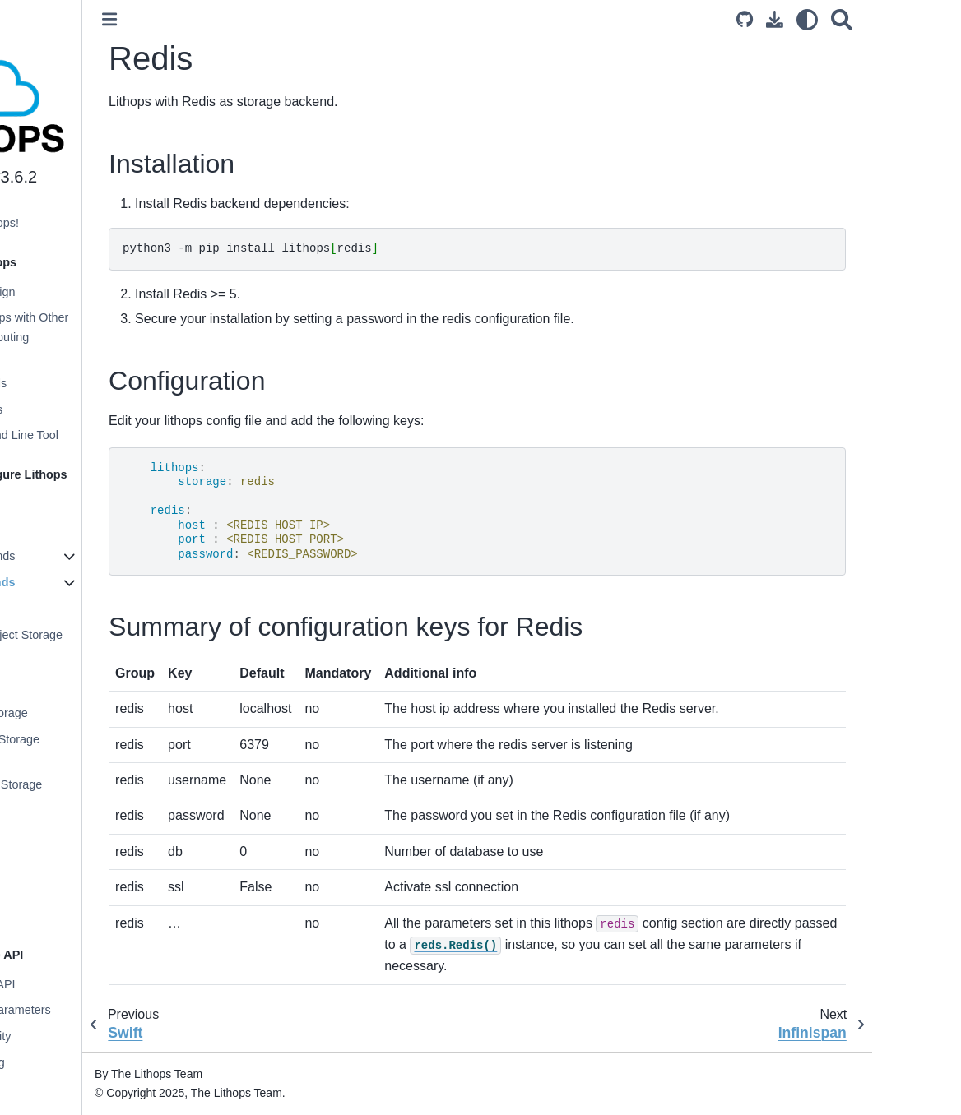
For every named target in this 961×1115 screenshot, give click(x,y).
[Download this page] (863, 19)
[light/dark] (896, 19)
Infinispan (60, 915)
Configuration (56, 530)
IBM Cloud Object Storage (103, 634)
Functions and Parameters (90, 1009)
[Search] (930, 19)
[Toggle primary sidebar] (220, 19)
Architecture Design (73, 291)
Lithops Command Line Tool (94, 435)
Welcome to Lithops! (74, 222)
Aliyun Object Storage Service (92, 749)
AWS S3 (57, 660)
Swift (47, 863)
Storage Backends (73, 582)
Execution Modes (66, 409)
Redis (51, 888)
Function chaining (67, 1062)
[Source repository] (833, 19)
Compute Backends (73, 555)
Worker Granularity (71, 1036)
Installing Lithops (65, 504)
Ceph (49, 810)
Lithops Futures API (73, 984)
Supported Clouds (68, 383)
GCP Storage (69, 686)
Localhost (60, 608)
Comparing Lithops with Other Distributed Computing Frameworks (99, 337)
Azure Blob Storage (86, 712)
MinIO (50, 837)
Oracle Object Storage (93, 784)
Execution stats (61, 1088)
